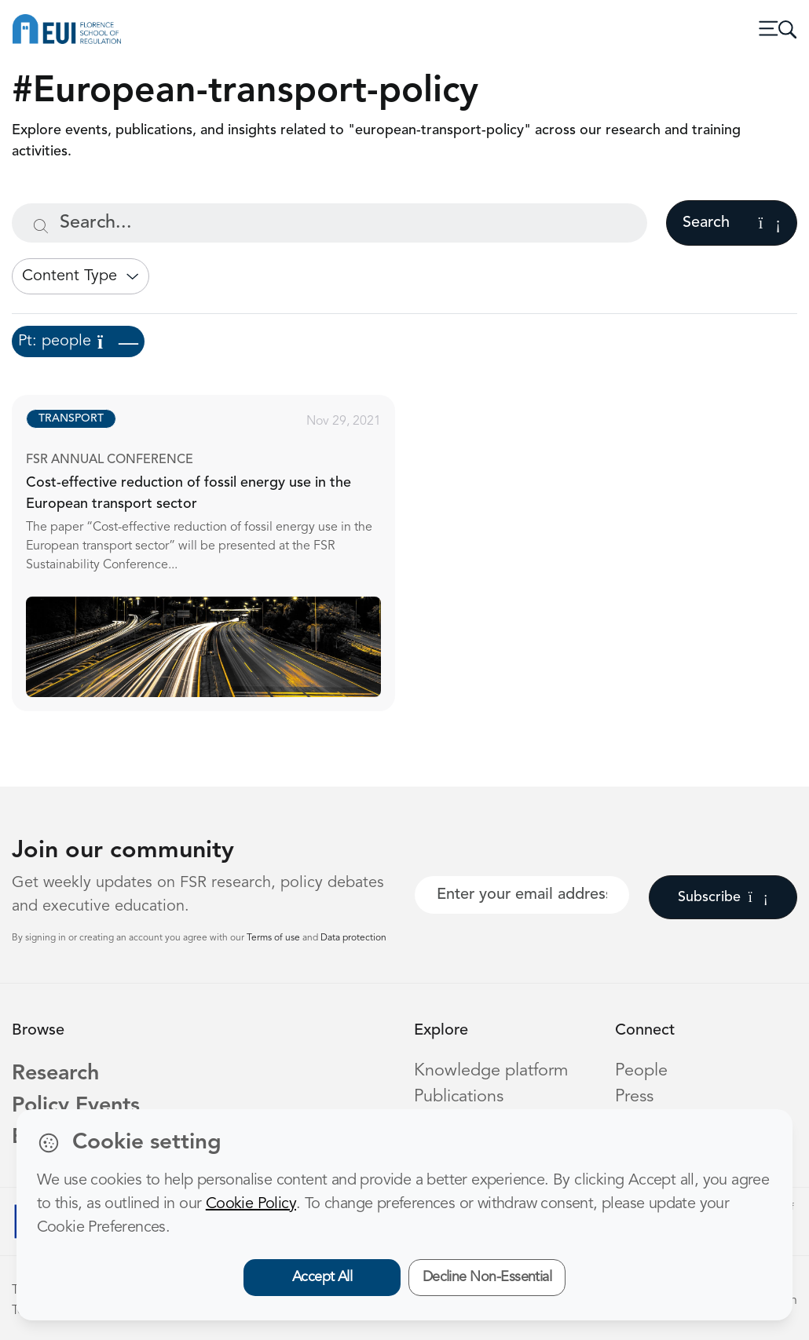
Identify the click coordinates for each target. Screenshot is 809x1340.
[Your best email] (522, 895)
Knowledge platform (491, 1071)
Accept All (322, 1277)
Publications (458, 1097)
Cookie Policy (251, 1204)
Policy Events (76, 1106)
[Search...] (329, 223)
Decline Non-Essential (487, 1277)
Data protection (353, 938)
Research (55, 1074)
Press (634, 1097)
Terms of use (274, 938)
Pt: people (78, 341)
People (641, 1071)
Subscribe (723, 897)
